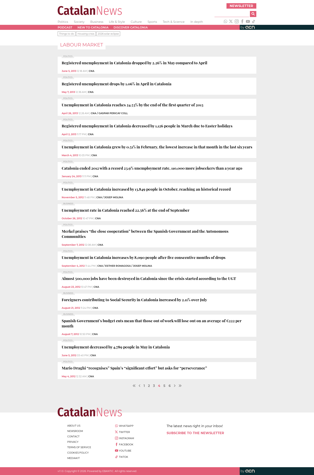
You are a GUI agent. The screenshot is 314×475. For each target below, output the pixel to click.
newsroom (75, 431)
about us (73, 425)
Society (79, 22)
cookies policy (78, 452)
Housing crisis (85, 33)
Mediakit (73, 458)
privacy (72, 441)
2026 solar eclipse (108, 33)
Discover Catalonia (131, 27)
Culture (136, 22)
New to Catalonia (93, 27)
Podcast (65, 27)
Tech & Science (174, 22)
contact (73, 436)
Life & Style (117, 22)
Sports (152, 22)
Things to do (66, 33)
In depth (196, 22)
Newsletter (241, 6)
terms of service (79, 447)
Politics (63, 22)
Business (96, 22)
